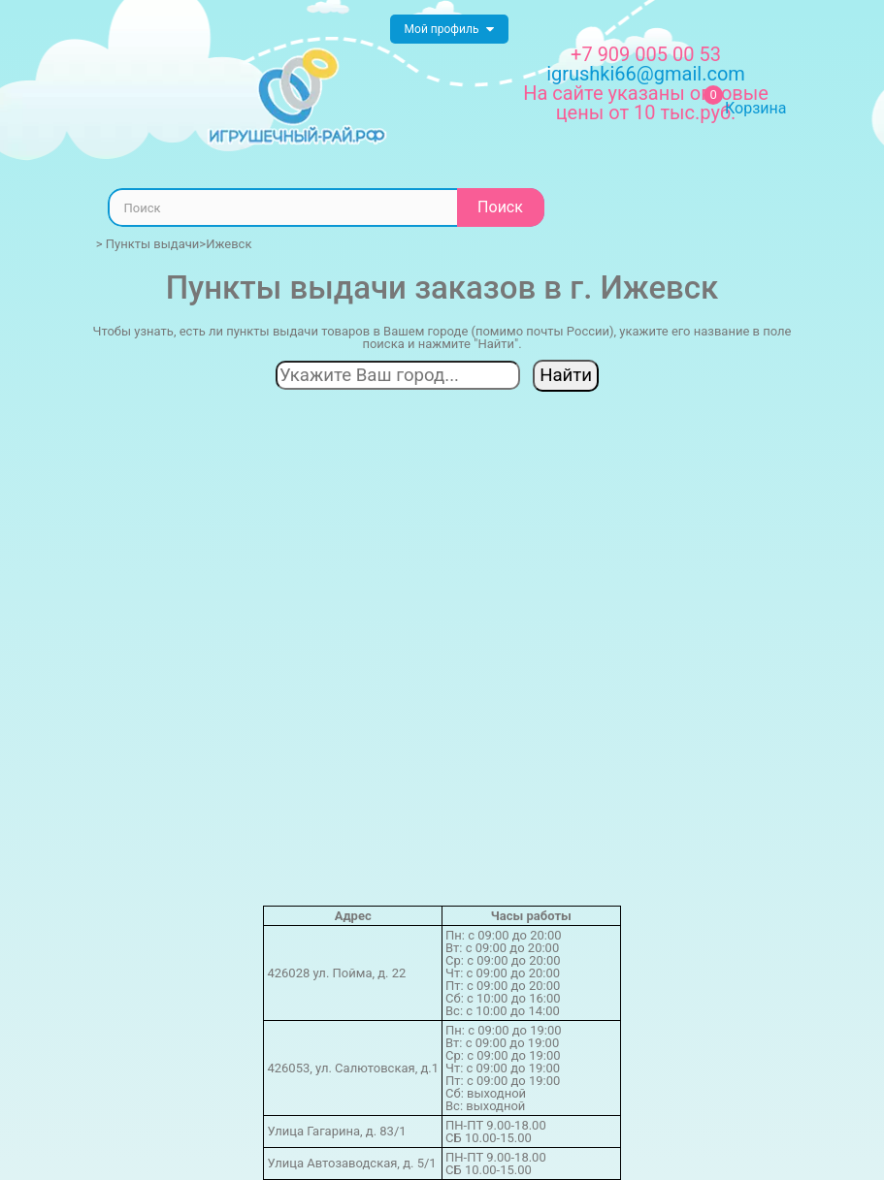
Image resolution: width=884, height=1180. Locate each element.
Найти (566, 375)
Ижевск (228, 244)
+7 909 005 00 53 (646, 54)
